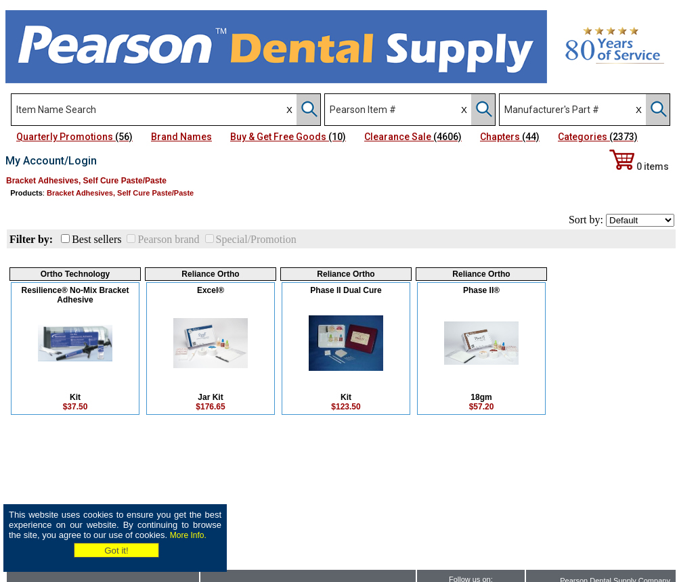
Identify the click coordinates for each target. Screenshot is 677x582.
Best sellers (96, 239)
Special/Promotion (256, 239)
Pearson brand (168, 239)
